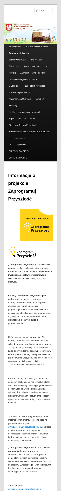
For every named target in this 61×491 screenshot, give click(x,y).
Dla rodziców (36, 60)
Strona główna (15, 47)
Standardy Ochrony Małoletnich (22, 125)
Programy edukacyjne (19, 53)
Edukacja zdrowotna (18, 158)
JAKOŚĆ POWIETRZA (19, 151)
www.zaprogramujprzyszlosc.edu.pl (24, 427)
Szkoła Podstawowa (17, 60)
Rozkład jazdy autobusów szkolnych (24, 112)
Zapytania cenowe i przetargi (32, 73)
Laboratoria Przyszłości (35, 86)
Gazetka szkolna (31, 66)
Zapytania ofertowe (17, 118)
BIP (10, 145)
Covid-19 (40, 99)
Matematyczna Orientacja (20, 99)
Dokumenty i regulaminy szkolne (23, 79)
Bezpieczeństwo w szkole (37, 47)
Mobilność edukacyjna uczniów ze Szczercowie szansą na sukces (29, 135)
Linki (45, 66)
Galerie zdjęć (14, 86)
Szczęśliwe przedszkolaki (20, 92)
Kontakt (12, 73)
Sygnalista (21, 145)
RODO (33, 118)
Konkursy (13, 105)
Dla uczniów (14, 66)
